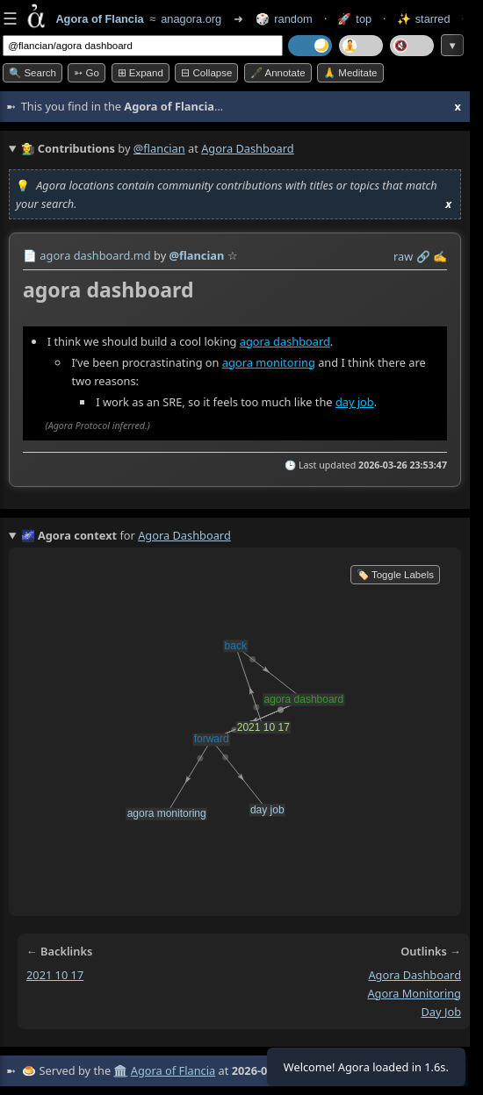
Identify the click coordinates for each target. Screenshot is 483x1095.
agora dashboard (285, 341)
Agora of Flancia (173, 1070)
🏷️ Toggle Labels (395, 574)
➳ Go (86, 73)
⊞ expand (140, 73)
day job (354, 402)
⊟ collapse (206, 73)
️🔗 (423, 256)
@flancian (159, 148)
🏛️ (120, 1070)
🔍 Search (32, 73)
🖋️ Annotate (278, 73)
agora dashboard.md (95, 255)
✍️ (440, 256)
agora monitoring (268, 362)
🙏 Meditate (350, 73)
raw (403, 256)
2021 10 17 (54, 975)
